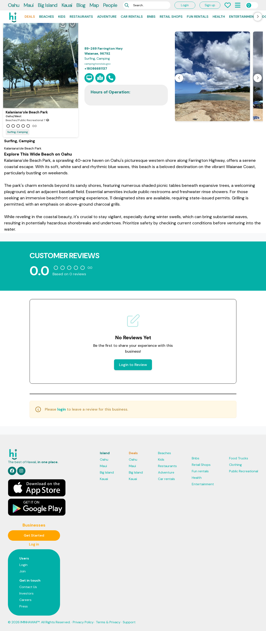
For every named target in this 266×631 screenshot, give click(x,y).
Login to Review (133, 364)
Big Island (47, 5)
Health (219, 16)
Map (94, 5)
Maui (29, 5)
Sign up (210, 5)
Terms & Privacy (108, 622)
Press (23, 606)
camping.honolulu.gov (97, 63)
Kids (61, 16)
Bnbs (151, 16)
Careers (25, 600)
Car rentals (132, 16)
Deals (30, 16)
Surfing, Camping (17, 132)
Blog (80, 5)
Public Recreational (243, 471)
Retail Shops (171, 16)
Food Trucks (238, 458)
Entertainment (242, 16)
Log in (34, 544)
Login (185, 5)
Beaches (46, 16)
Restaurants (81, 16)
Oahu (13, 5)
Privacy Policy (83, 622)
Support (129, 622)
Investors (26, 593)
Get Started (34, 535)
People (110, 5)
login (61, 409)
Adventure (107, 16)
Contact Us (28, 587)
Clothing (235, 465)
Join (22, 571)
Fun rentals (197, 16)
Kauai (66, 5)
